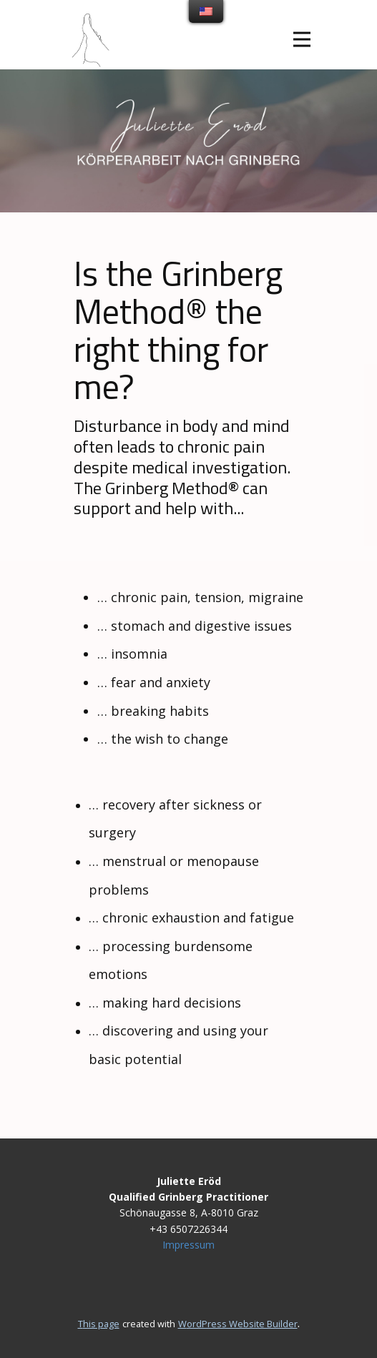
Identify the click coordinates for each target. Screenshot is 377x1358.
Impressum (188, 1244)
